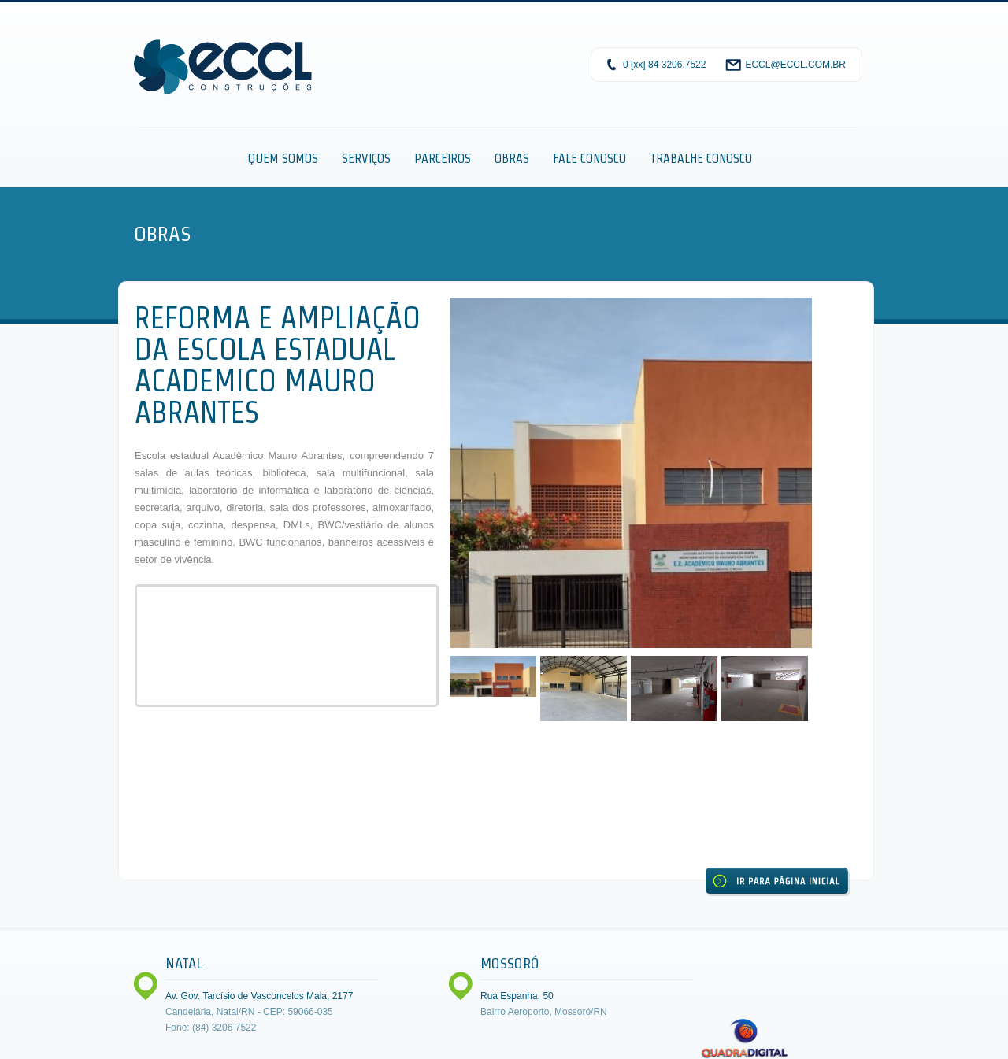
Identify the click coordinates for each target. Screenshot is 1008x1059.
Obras (512, 158)
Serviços (366, 158)
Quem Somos (283, 158)
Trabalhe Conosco (701, 158)
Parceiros (442, 158)
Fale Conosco (589, 158)
